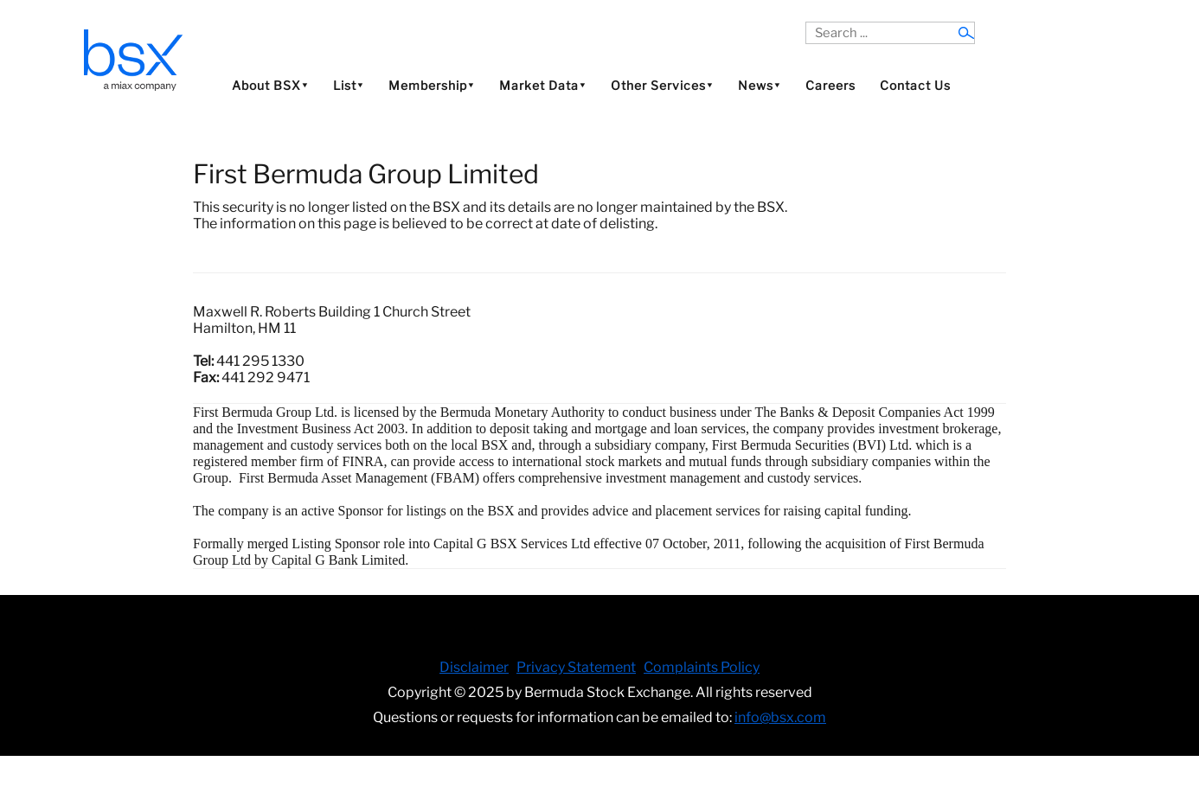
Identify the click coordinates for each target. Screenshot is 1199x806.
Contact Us (915, 85)
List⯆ (348, 85)
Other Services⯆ (662, 85)
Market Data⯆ (543, 85)
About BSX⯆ (270, 85)
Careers (830, 85)
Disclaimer (474, 667)
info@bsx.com (780, 717)
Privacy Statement (576, 667)
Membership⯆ (431, 85)
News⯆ (759, 85)
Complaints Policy (702, 667)
